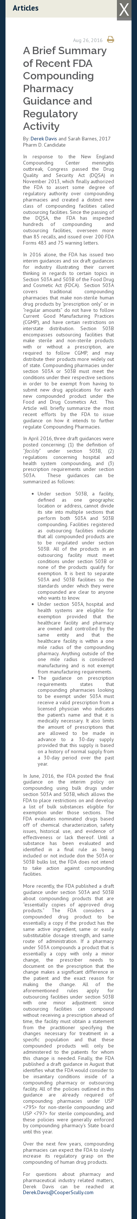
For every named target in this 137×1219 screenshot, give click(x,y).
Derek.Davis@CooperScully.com (58, 1192)
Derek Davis (44, 138)
